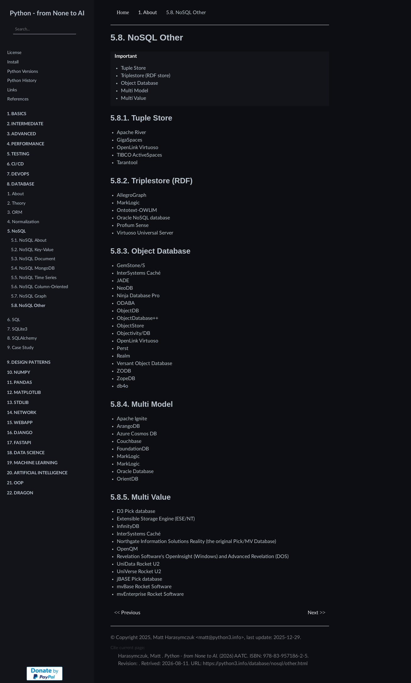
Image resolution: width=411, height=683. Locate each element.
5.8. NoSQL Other (28, 305)
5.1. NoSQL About (28, 240)
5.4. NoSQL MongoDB (33, 268)
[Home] (124, 12)
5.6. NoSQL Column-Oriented (39, 286)
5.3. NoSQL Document (33, 258)
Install (13, 62)
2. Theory (16, 203)
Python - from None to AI (47, 13)
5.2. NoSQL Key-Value (32, 249)
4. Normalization (23, 221)
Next (316, 612)
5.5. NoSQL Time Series (34, 277)
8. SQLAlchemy (22, 338)
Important (126, 56)
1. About (15, 193)
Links (12, 90)
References (18, 99)
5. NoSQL (16, 231)
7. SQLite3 (17, 329)
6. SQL (13, 319)
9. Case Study (20, 347)
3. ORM (14, 212)
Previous (127, 612)
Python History (21, 80)
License (14, 52)
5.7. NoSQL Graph (28, 296)
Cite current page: (128, 647)
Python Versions (22, 71)
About (147, 12)
